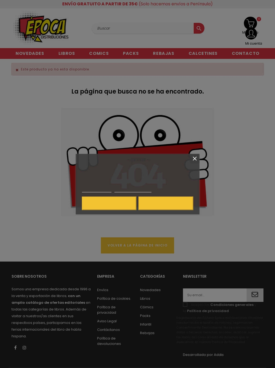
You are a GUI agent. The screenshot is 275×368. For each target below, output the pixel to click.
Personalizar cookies (132, 189)
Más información (96, 189)
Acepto (166, 203)
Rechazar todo (109, 203)
